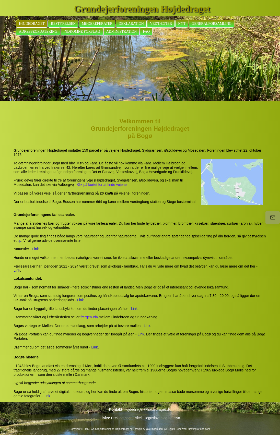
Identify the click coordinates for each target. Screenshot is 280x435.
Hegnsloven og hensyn (162, 418)
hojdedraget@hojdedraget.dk (147, 409)
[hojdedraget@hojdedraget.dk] (272, 217)
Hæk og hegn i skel (126, 418)
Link (35, 249)
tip (19, 240)
